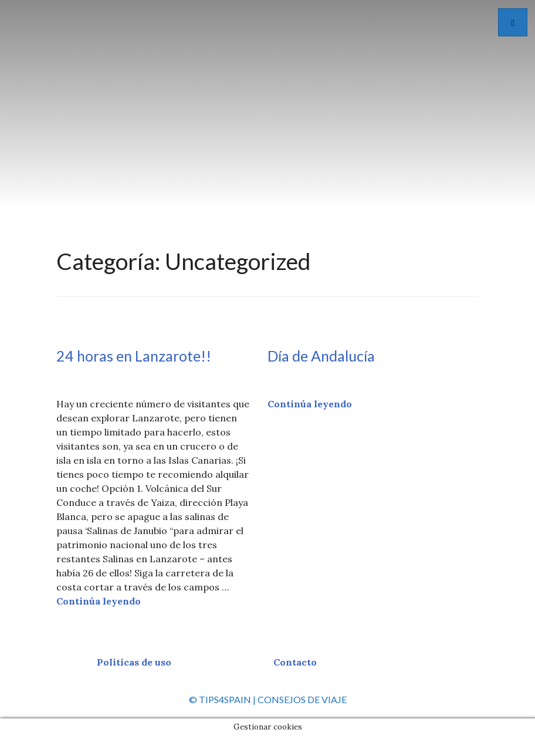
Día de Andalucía (321, 355)
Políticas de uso (134, 662)
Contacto (295, 662)
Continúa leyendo (98, 601)
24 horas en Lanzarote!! (133, 355)
